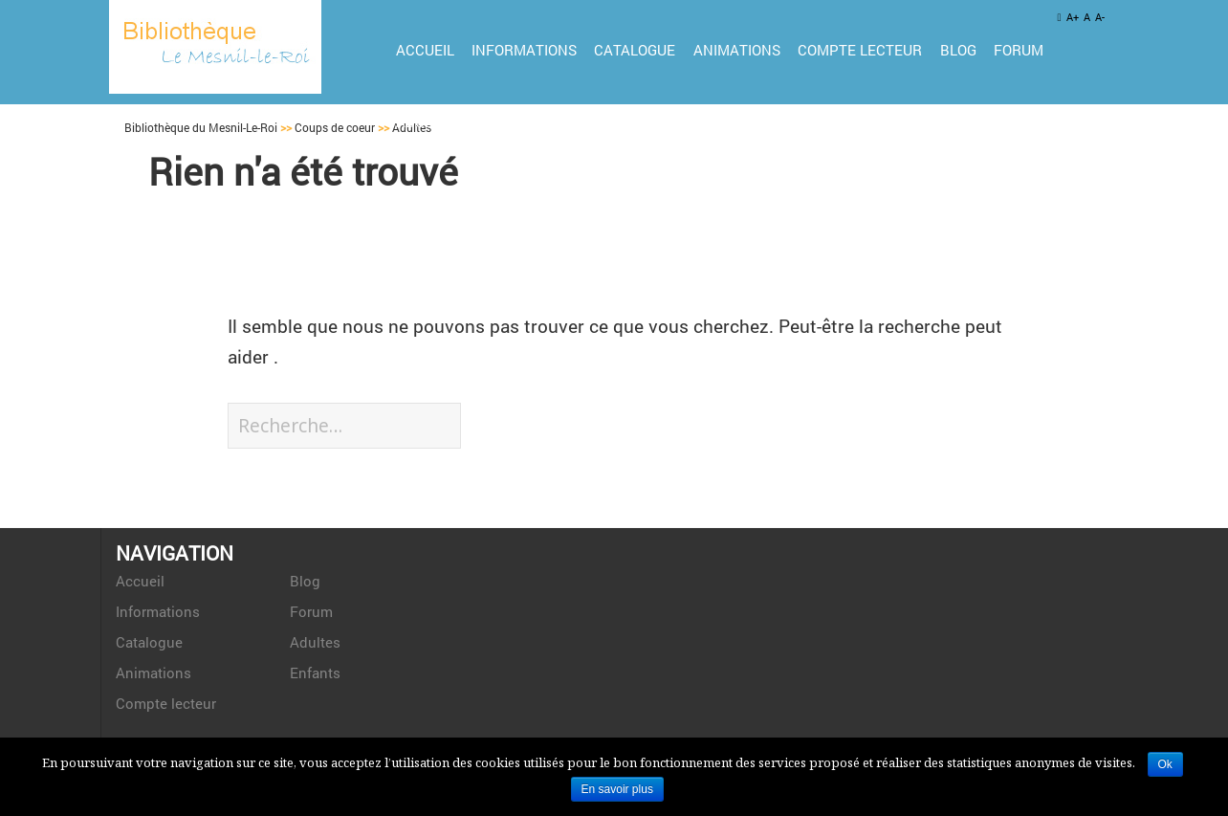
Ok (1165, 764)
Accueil (425, 49)
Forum (1018, 49)
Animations (736, 49)
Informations (524, 49)
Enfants (505, 121)
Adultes (426, 121)
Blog (958, 49)
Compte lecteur (860, 49)
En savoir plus (617, 789)
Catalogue (634, 49)
